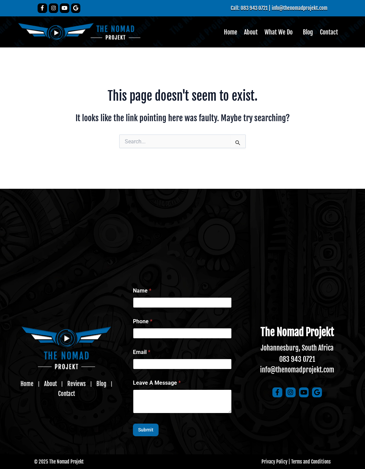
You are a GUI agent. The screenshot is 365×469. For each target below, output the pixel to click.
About (251, 32)
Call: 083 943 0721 (245, 7)
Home (230, 32)
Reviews (65, 389)
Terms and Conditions (311, 462)
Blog (308, 32)
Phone (142, 321)
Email (141, 352)
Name (142, 290)
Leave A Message (157, 383)
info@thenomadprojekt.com (297, 7)
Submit (145, 429)
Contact (329, 32)
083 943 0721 (297, 359)
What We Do (279, 32)
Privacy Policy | (275, 462)
